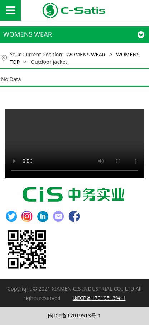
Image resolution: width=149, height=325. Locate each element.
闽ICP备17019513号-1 (74, 315)
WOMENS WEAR (85, 54)
